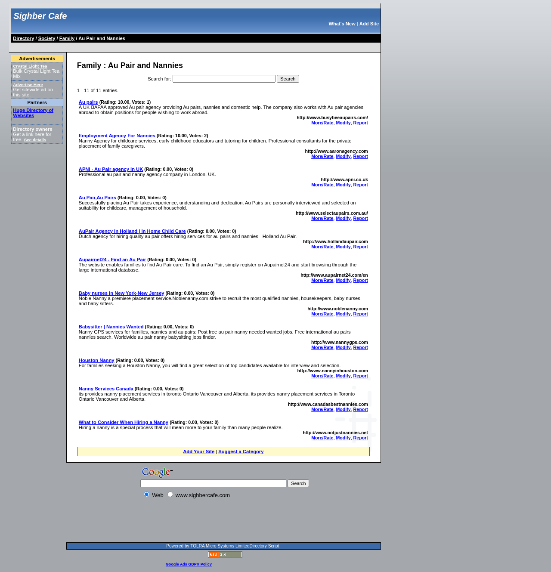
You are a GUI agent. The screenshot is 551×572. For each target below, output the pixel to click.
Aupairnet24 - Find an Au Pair (112, 259)
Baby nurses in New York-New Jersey (121, 293)
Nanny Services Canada (106, 388)
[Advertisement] (168, 46)
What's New (341, 23)
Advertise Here (28, 84)
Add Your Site (198, 451)
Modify (343, 122)
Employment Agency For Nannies (117, 135)
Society (47, 38)
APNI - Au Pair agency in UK (111, 169)
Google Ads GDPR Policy (189, 564)
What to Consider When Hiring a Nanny (123, 422)
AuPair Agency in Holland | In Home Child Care (132, 231)
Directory (23, 38)
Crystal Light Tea (30, 66)
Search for (159, 78)
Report (360, 122)
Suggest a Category (240, 451)
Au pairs (88, 102)
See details (35, 139)
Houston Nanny (97, 360)
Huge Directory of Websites (33, 113)
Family (66, 38)
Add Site (369, 23)
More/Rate (322, 122)
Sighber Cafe (40, 16)
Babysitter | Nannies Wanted (111, 326)
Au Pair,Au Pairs (97, 197)
